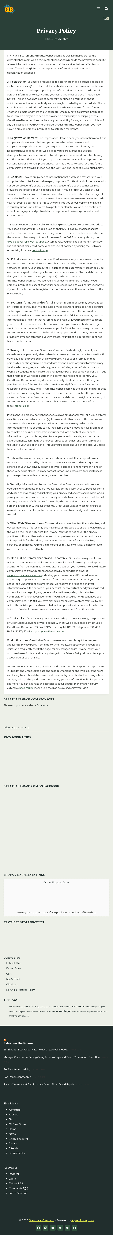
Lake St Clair (13, 963)
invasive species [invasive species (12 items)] (20, 1011)
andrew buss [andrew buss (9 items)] (13, 1007)
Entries (16, 1183)
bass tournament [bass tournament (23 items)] (50, 1006)
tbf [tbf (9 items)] (28, 1016)
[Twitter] (60, 1228)
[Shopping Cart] (106, 18)
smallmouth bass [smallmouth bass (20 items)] (17, 1015)
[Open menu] (98, 9)
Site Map (14, 1148)
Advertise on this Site (16, 727)
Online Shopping (18, 1138)
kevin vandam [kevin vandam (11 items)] (32, 1011)
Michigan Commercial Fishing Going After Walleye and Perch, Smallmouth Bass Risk (52, 1057)
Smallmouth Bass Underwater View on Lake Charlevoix (36, 1049)
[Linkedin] (67, 1228)
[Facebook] (38, 1228)
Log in (12, 1178)
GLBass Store (12, 957)
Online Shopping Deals (57, 882)
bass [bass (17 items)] (20, 1006)
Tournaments (17, 1153)
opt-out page (40, 250)
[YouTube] (53, 1228)
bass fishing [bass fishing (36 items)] (31, 1006)
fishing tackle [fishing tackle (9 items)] (96, 1007)
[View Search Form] (106, 9)
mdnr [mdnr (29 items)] (55, 1011)
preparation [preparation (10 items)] (91, 1011)
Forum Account (18, 1193)
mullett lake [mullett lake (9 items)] (81, 1012)
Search (13, 1143)
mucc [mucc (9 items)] (74, 1012)
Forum (12, 1119)
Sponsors (42, 705)
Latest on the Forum (18, 1043)
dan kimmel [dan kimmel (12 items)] (65, 1006)
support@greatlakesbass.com (24, 575)
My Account (13, 979)
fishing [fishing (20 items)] (86, 1006)
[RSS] (74, 1228)
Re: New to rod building (17, 1069)
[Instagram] (45, 1228)
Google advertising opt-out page (26, 241)
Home (12, 1129)
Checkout (12, 984)
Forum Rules (20, 405)
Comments (18, 1188)
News (12, 1134)
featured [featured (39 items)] (77, 1006)
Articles (13, 1114)
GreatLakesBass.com (41, 1220)
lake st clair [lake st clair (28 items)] (45, 1011)
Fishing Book (13, 968)
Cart (9, 973)
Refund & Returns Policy (20, 989)
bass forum (26, 688)
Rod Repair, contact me (17, 1077)
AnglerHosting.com (82, 1220)
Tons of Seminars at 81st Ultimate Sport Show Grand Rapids (39, 1084)
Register (14, 1174)
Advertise (15, 1109)
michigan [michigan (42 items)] (65, 1011)
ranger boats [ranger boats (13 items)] (102, 1011)
